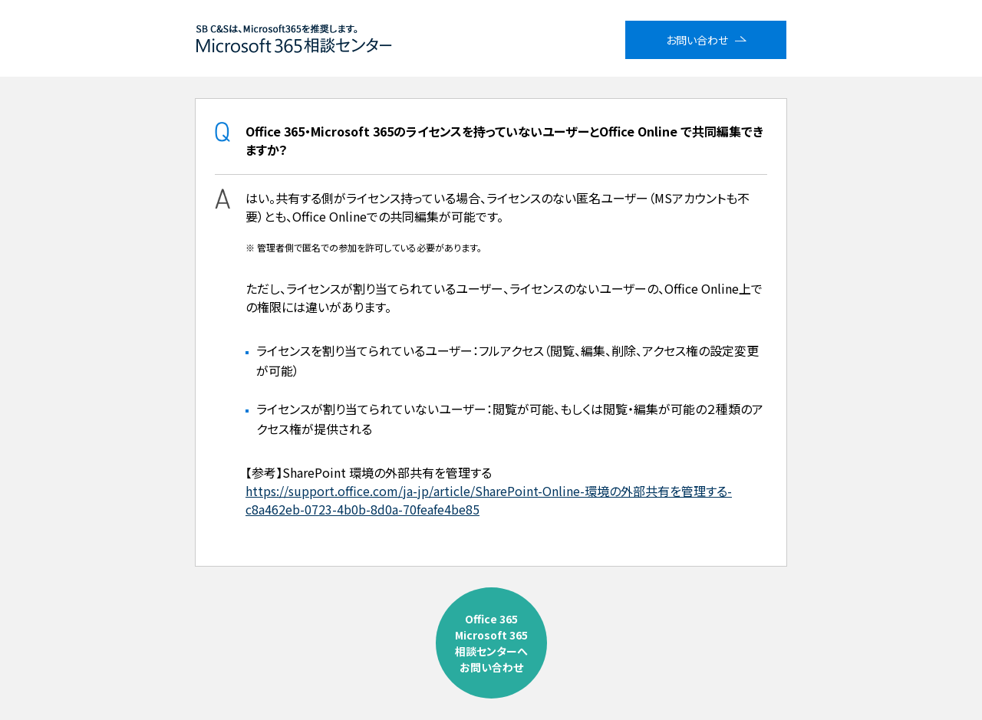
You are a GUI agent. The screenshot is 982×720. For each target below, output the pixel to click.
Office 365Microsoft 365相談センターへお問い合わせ (491, 643)
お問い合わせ (697, 40)
